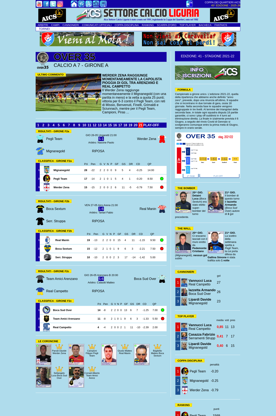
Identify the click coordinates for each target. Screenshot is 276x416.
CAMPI (55, 25)
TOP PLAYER (187, 25)
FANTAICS (221, 25)
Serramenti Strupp (202, 336)
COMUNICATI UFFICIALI (96, 25)
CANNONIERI (70, 25)
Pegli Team (198, 371)
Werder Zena (199, 390)
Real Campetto (200, 282)
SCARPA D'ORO (166, 25)
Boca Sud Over (202, 291)
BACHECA (205, 25)
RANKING (148, 25)
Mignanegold (200, 301)
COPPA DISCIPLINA (127, 25)
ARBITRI (43, 25)
